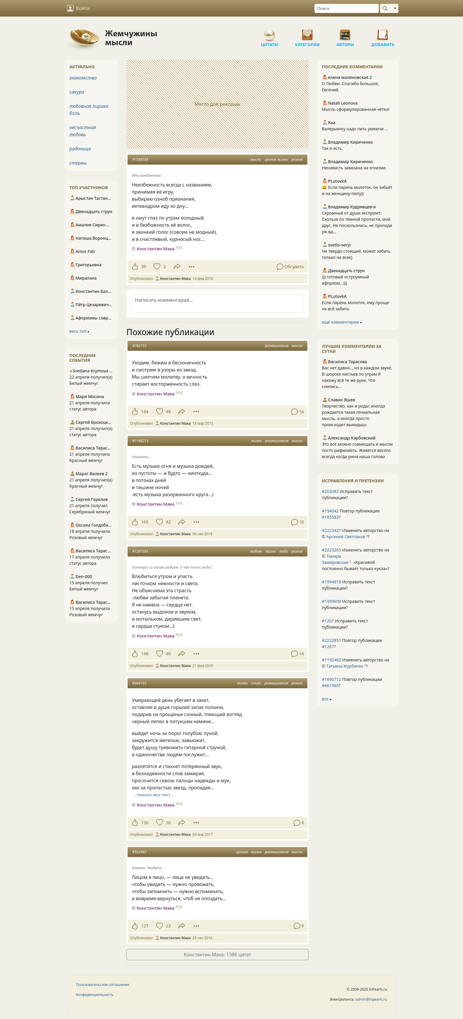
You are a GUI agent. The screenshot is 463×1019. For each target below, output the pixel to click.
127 (145, 926)
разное (297, 159)
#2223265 (331, 550)
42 (168, 522)
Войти (78, 8)
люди (283, 551)
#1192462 (331, 660)
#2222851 (331, 640)
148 (145, 653)
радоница (80, 148)
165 (145, 522)
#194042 (330, 511)
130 (145, 822)
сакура (76, 92)
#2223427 (331, 530)
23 (168, 926)
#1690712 (331, 679)
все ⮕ (327, 699)
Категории (307, 32)
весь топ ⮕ (79, 331)
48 (168, 411)
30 (143, 266)
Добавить (383, 32)
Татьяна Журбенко (344, 666)
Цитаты (269, 32)
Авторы (345, 32)
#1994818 (331, 582)
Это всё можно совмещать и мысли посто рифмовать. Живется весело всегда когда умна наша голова (357, 450)
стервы (78, 163)
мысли (255, 159)
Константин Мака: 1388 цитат (217, 954)
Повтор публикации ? (351, 514)
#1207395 (140, 551)
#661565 (330, 685)
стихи (256, 683)
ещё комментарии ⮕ (342, 322)
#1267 (328, 621)
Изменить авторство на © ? (355, 533)
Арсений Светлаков (345, 536)
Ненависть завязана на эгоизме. (354, 168)
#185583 (330, 517)
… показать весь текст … (153, 794)
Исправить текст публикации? (347, 494)
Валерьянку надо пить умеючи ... (355, 129)
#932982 (139, 851)
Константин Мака (156, 248)
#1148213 (140, 440)
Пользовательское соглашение (102, 984)
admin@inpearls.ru (371, 999)
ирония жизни (276, 159)
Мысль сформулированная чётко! (355, 109)
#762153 (139, 345)
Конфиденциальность (94, 994)
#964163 (139, 683)
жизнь (256, 440)
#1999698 (331, 601)
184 (145, 411)
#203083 (330, 491)
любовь (256, 551)
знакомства (83, 77)
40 (168, 653)
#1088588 (140, 159)
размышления (276, 345)
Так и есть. (332, 148)
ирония (242, 851)
